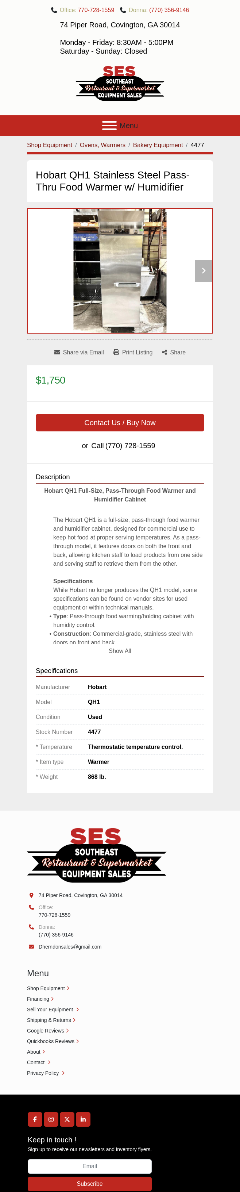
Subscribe (89, 1184)
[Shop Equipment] (49, 145)
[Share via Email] (79, 352)
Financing (38, 999)
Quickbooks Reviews (50, 1041)
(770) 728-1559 (130, 446)
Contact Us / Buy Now (120, 423)
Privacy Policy (43, 1073)
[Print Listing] (133, 352)
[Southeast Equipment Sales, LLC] (97, 855)
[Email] (90, 1166)
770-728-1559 (96, 10)
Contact (36, 1062)
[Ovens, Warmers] (102, 145)
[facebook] (35, 1119)
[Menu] (109, 125)
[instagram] (51, 1119)
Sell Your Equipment (50, 1009)
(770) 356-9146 (169, 10)
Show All (120, 651)
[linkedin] (83, 1119)
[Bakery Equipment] (158, 145)
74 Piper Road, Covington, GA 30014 (81, 895)
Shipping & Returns (49, 1020)
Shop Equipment (46, 988)
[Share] (173, 352)
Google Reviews (45, 1031)
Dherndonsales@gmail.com (70, 947)
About (33, 1052)
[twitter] (67, 1119)
